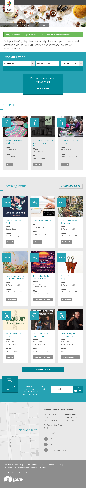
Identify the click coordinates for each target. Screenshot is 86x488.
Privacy (60, 465)
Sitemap (52, 465)
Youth (9, 164)
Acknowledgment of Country (36, 465)
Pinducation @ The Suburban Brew (41, 277)
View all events (43, 370)
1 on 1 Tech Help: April (42, 221)
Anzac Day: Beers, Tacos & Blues (41, 335)
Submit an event (43, 89)
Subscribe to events (70, 186)
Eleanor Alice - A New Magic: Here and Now (15, 277)
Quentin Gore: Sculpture (66, 277)
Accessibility (18, 465)
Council (37, 164)
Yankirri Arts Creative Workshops (15, 142)
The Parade (66, 242)
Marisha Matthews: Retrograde (69, 222)
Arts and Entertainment (43, 299)
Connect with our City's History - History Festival (43, 143)
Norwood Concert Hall (70, 357)
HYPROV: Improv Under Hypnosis (68, 335)
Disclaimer (7, 465)
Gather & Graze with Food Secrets (69, 142)
